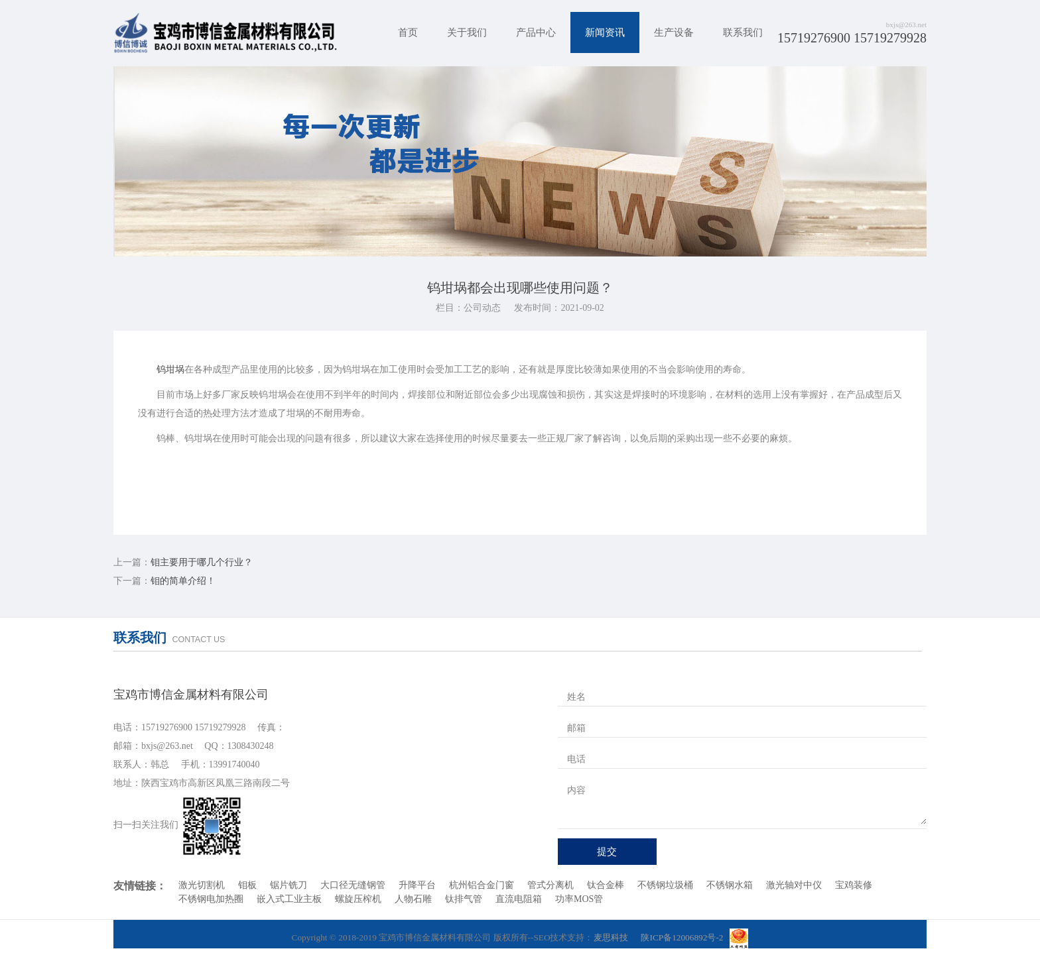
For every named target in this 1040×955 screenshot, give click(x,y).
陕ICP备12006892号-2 (682, 937)
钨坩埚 (170, 369)
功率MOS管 (579, 899)
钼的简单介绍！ (183, 581)
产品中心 (536, 32)
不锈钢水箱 (729, 885)
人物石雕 (413, 899)
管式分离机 (550, 885)
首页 (408, 32)
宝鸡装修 (853, 885)
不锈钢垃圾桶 (665, 885)
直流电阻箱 (518, 899)
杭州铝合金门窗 (481, 885)
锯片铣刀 (288, 885)
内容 (576, 790)
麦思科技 (611, 937)
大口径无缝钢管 (352, 885)
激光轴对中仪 (794, 885)
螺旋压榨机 (358, 899)
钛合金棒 (605, 885)
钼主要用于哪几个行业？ (202, 562)
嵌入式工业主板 (289, 899)
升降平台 (417, 885)
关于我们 (467, 32)
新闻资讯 (605, 32)
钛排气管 (463, 899)
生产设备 (674, 32)
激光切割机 (201, 885)
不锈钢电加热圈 (210, 899)
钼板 (247, 885)
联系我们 (743, 32)
